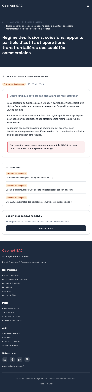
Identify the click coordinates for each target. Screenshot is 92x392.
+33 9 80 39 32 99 (11, 316)
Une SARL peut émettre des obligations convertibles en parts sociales (39, 202)
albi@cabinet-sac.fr (11, 345)
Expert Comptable (10, 275)
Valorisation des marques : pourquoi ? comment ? (29, 177)
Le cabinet (7, 287)
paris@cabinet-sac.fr (12, 320)
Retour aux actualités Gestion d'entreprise (25, 76)
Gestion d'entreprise (34, 22)
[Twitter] (19, 359)
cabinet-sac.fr (46, 383)
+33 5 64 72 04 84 (11, 341)
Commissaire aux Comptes (14, 279)
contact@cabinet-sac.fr (13, 366)
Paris (5, 302)
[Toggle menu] (88, 5)
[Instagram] (27, 359)
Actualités (14, 22)
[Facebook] (12, 359)
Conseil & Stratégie (11, 283)
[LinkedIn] (4, 359)
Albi (4, 327)
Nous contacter (46, 228)
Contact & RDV (9, 295)
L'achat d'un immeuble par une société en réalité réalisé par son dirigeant (40, 190)
